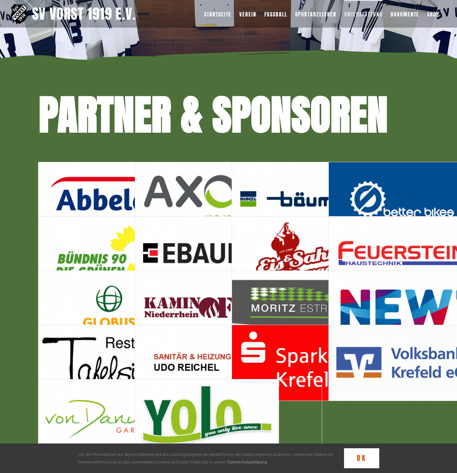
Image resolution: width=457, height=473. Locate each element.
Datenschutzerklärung (247, 462)
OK (362, 458)
